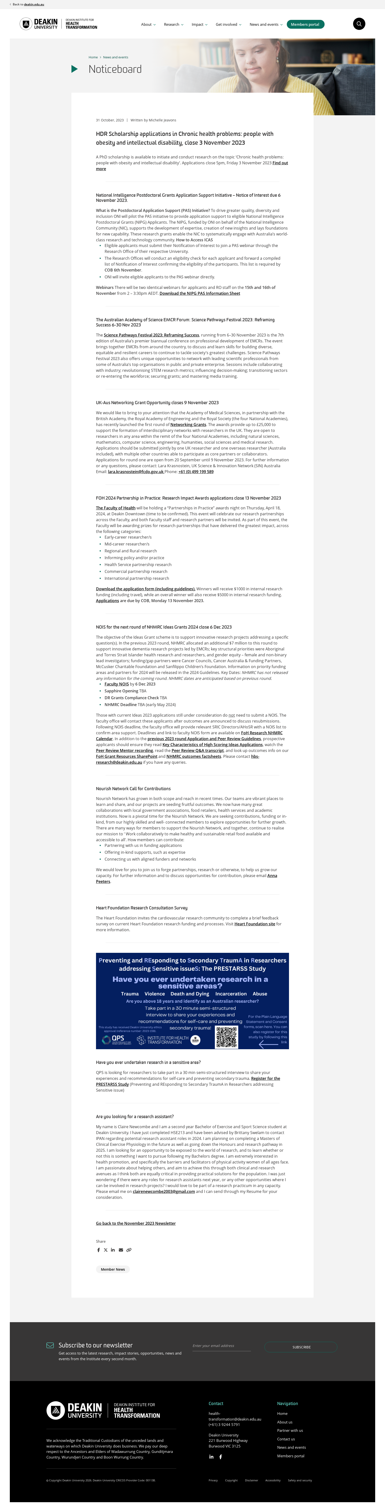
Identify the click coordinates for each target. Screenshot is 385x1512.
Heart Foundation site (254, 924)
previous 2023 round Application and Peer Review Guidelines (204, 738)
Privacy (213, 1480)
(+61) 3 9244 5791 (224, 1424)
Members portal (305, 24)
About (146, 24)
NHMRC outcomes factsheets (193, 756)
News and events (264, 24)
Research (171, 24)
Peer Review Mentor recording (124, 750)
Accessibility (273, 1480)
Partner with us (290, 1430)
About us (284, 1422)
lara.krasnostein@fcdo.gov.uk (136, 471)
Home (93, 57)
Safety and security (300, 1480)
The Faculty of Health (116, 508)
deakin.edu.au (34, 4)
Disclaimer (251, 1480)
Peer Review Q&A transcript (198, 750)
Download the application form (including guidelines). (145, 589)
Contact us (286, 1438)
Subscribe (302, 1347)
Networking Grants (188, 424)
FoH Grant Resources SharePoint (126, 756)
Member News (113, 1269)
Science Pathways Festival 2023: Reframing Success (151, 335)
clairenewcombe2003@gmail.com (164, 1191)
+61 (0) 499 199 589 (196, 471)
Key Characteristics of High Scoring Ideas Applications (213, 744)
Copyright (231, 1480)
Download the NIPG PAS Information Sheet (200, 293)
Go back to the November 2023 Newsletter (136, 1223)
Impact (197, 24)
